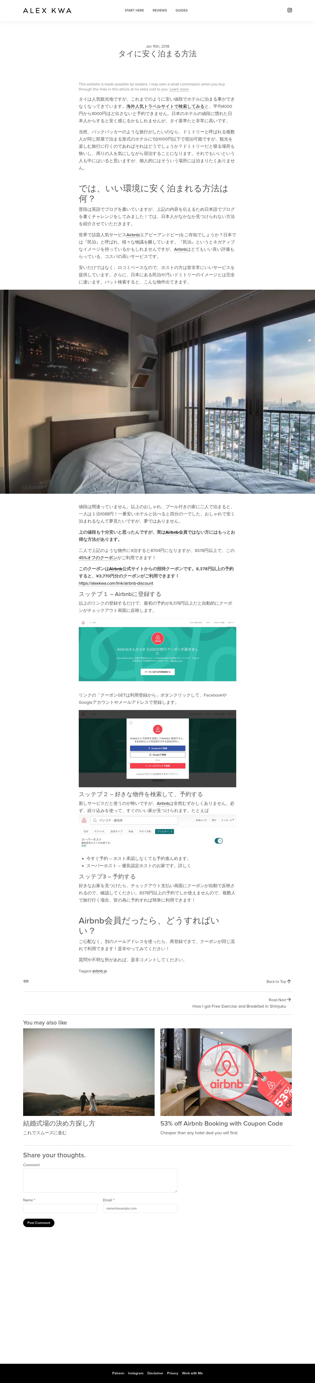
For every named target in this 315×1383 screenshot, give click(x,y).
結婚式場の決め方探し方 (59, 1123)
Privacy (172, 1373)
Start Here (134, 10)
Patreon (118, 1373)
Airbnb (132, 234)
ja (105, 971)
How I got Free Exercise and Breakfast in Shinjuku (239, 1006)
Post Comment (38, 1223)
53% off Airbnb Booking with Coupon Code (221, 1123)
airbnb (97, 971)
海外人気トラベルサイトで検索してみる (165, 106)
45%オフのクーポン (98, 557)
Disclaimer (155, 1373)
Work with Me (192, 1373)
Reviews (160, 10)
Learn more (179, 89)
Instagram (136, 1373)
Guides (182, 10)
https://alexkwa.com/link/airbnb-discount (116, 583)
